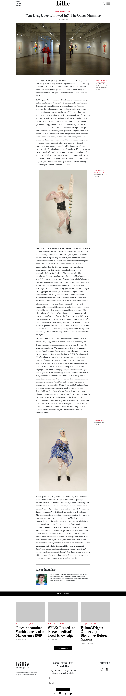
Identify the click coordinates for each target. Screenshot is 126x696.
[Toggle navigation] (107, 3)
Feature (18, 624)
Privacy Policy (28, 668)
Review (57, 11)
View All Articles (63, 648)
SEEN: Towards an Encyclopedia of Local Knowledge (61, 631)
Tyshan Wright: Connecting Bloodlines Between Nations (95, 633)
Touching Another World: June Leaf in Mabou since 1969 (30, 631)
